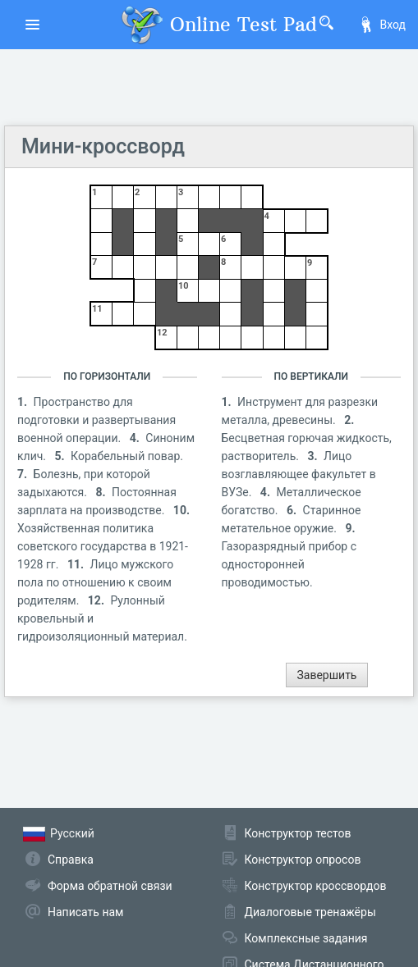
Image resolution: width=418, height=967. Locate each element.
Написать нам (85, 912)
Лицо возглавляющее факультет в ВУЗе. (299, 474)
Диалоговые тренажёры (310, 912)
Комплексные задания (306, 938)
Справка (71, 859)
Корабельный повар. (127, 456)
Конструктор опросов (303, 859)
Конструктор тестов (298, 833)
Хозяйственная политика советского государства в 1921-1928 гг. (102, 546)
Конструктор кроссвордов (316, 885)
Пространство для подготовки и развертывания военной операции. (96, 420)
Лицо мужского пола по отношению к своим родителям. (95, 582)
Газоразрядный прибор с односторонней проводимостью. (289, 564)
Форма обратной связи (110, 885)
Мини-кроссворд (103, 146)
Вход (382, 24)
